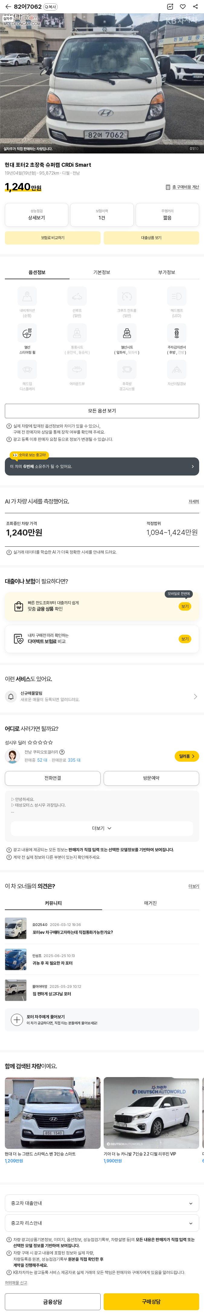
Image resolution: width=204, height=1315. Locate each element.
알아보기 (102, 606)
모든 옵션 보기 (102, 411)
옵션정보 (37, 272)
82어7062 (36, 6)
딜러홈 (184, 756)
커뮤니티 (53, 903)
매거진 (150, 903)
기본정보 (101, 272)
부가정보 (166, 272)
